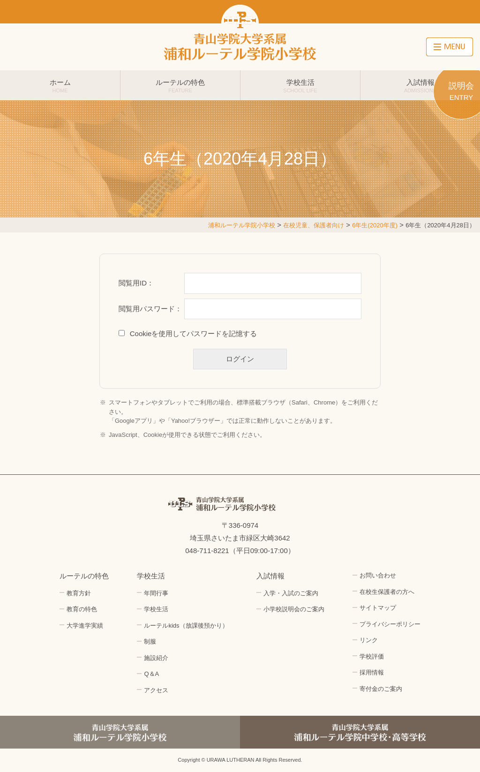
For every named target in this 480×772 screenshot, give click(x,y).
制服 (150, 641)
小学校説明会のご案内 (293, 609)
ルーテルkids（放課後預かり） (186, 625)
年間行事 (156, 593)
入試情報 (420, 85)
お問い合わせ (378, 575)
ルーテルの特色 (180, 85)
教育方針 (79, 593)
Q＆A (151, 673)
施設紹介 (156, 657)
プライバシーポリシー (390, 624)
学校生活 (300, 85)
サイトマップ (378, 607)
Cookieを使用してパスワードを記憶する (193, 333)
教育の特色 (82, 609)
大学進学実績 (85, 625)
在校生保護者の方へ (387, 591)
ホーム (60, 85)
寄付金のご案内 (381, 688)
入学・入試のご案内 (290, 593)
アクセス (156, 690)
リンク (369, 640)
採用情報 (372, 672)
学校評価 (372, 656)
